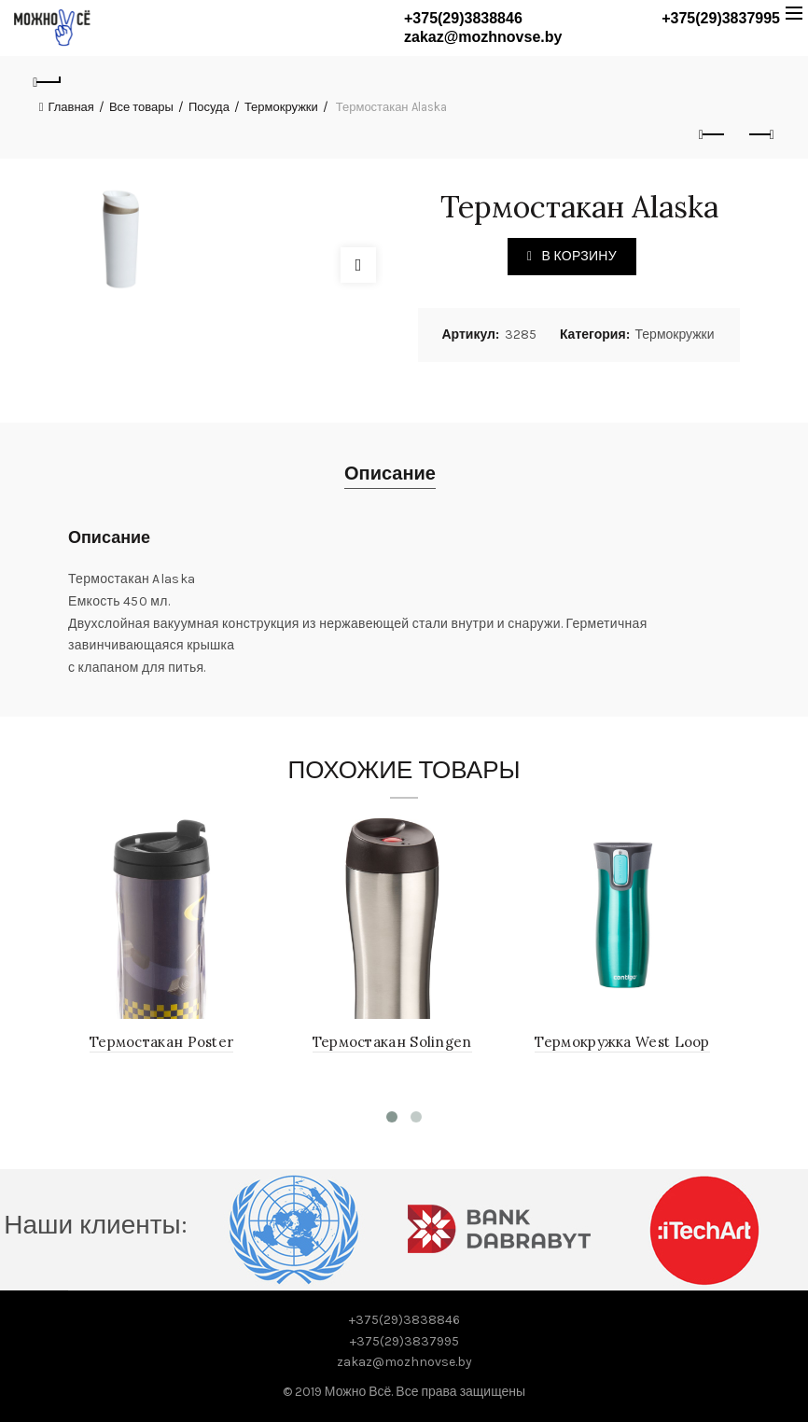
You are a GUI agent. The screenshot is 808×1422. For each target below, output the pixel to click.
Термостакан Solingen (394, 1042)
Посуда (209, 107)
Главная (70, 107)
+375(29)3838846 (463, 18)
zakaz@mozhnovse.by (483, 37)
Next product (760, 134)
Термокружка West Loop (623, 1042)
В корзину (578, 256)
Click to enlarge (358, 265)
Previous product (713, 134)
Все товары (141, 107)
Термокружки (281, 107)
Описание (390, 473)
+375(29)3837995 (721, 18)
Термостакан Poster (163, 1042)
